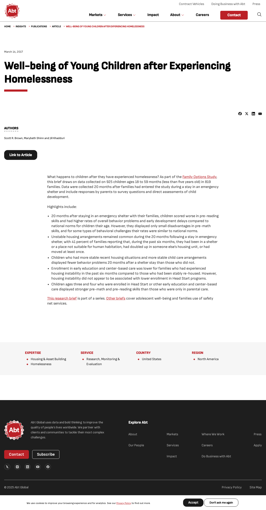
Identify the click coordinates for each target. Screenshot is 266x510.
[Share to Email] (260, 114)
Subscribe (46, 454)
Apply (258, 445)
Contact (234, 15)
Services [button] (125, 15)
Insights (21, 26)
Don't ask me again (221, 502)
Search (259, 14)
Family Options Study (199, 177)
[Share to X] (247, 114)
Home (7, 26)
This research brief (62, 298)
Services (173, 445)
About (132, 434)
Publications (39, 26)
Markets (172, 434)
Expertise (33, 353)
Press (256, 4)
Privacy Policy (123, 503)
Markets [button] (95, 15)
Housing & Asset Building (48, 359)
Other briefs (115, 298)
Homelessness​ (41, 364)
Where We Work (213, 434)
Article (56, 26)
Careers (202, 15)
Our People (136, 445)
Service (87, 353)
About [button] (175, 15)
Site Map (256, 487)
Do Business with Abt (216, 456)
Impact (153, 15)
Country (143, 353)
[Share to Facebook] (240, 114)
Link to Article (20, 155)
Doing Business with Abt (228, 4)
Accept (193, 503)
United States (151, 359)
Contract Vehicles (191, 4)
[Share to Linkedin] (253, 114)
